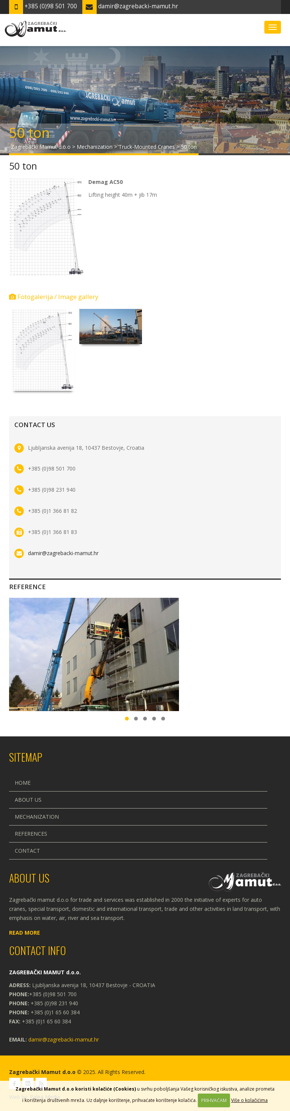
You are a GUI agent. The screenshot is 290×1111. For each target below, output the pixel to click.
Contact (27, 850)
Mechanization (37, 816)
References (31, 833)
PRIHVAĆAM (214, 1100)
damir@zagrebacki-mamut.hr (63, 553)
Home (23, 782)
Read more (24, 932)
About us (28, 799)
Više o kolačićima (249, 1100)
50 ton (23, 165)
